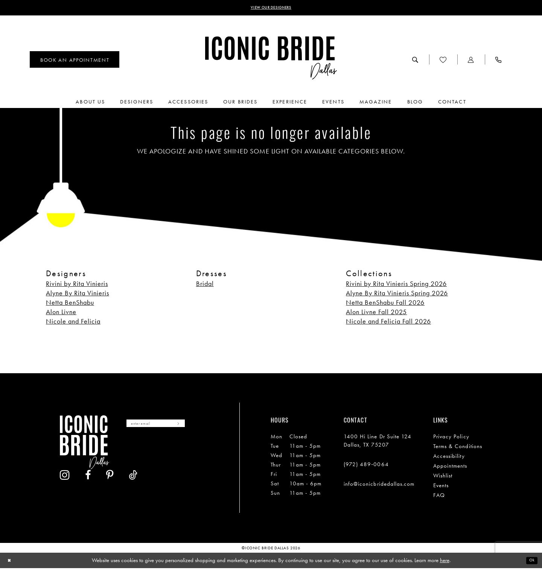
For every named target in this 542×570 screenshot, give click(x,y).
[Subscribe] (200, 427)
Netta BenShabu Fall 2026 (385, 304)
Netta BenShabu (70, 304)
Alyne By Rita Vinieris (77, 295)
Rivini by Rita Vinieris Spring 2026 (396, 285)
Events (441, 487)
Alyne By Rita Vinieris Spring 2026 (397, 295)
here (444, 562)
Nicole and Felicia (73, 323)
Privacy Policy (451, 438)
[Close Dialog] (11, 562)
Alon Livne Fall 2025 (376, 314)
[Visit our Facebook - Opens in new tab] (154, 452)
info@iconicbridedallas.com (379, 486)
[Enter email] (168, 427)
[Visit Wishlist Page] (443, 61)
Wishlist (443, 478)
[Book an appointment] (74, 61)
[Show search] (415, 61)
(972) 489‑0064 (366, 466)
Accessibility (449, 458)
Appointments (450, 468)
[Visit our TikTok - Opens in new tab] (199, 452)
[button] (471, 61)
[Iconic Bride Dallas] (271, 60)
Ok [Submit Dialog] (530, 562)
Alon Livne (61, 314)
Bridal (205, 285)
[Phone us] (498, 61)
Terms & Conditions (457, 448)
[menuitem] (74, 61)
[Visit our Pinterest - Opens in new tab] (176, 452)
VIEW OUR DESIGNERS (271, 8)
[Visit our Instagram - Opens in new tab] (131, 452)
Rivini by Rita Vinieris (77, 285)
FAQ (439, 497)
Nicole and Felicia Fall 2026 (388, 323)
